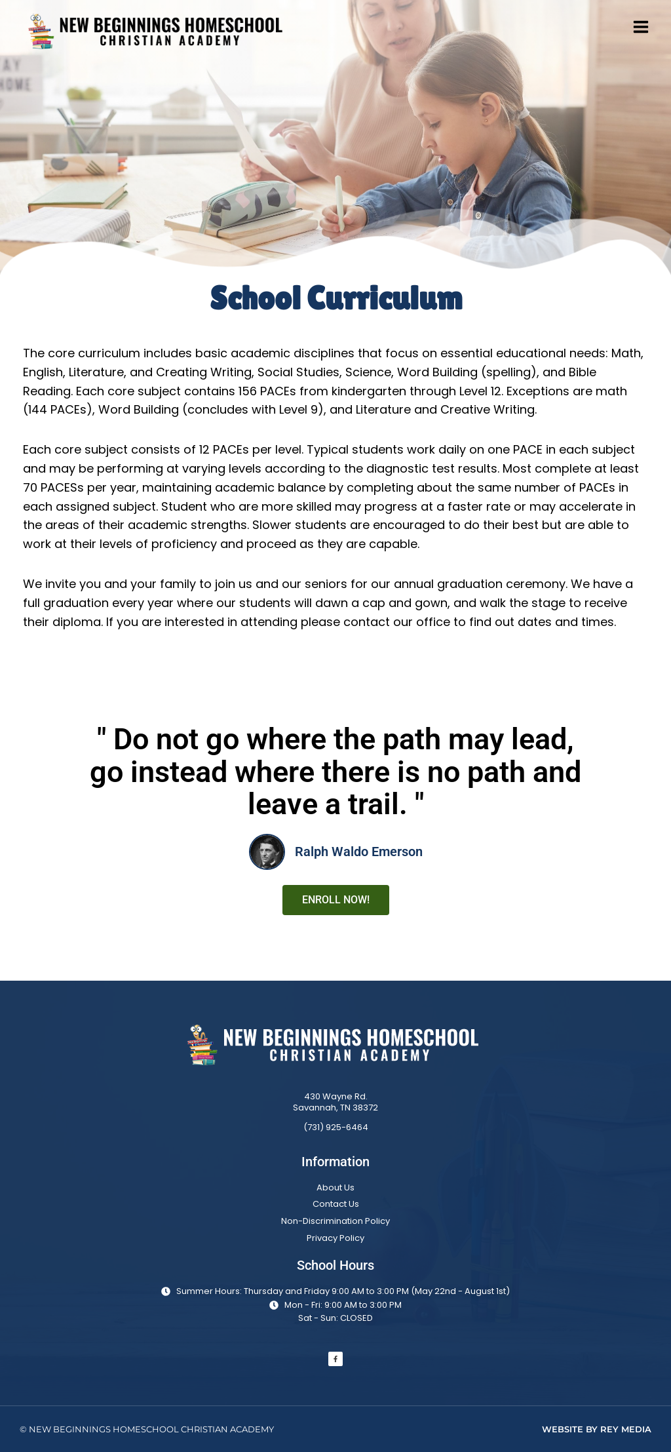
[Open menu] (645, 26)
